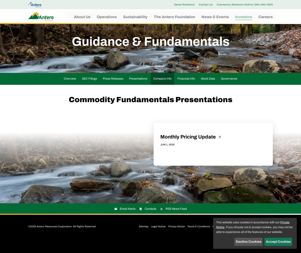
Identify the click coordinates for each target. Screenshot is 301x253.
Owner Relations (184, 4)
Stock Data (208, 92)
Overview (70, 92)
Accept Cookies (278, 241)
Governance (229, 92)
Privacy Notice (176, 240)
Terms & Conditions (198, 240)
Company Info (162, 92)
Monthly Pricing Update (188, 150)
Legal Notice (158, 240)
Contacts (150, 222)
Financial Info (186, 92)
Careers (265, 17)
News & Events (215, 17)
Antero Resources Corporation (54, 240)
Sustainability (135, 17)
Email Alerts (127, 222)
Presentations (138, 92)
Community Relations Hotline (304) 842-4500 (245, 4)
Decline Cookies (248, 241)
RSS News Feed (176, 222)
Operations (107, 17)
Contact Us (206, 4)
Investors (243, 17)
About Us (82, 17)
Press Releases (113, 92)
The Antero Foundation (174, 17)
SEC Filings (89, 92)
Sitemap (143, 240)
